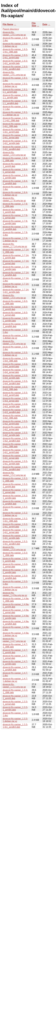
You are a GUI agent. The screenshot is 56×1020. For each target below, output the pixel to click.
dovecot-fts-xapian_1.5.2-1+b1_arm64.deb (15, 536)
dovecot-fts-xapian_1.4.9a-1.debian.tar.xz (16, 634)
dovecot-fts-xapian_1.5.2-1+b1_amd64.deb (15, 542)
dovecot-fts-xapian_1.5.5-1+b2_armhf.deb (15, 422)
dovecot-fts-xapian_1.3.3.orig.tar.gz (14, 685)
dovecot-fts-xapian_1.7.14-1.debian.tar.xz (16, 285)
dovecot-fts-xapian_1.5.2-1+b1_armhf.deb (15, 525)
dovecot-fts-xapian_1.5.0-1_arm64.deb (15, 571)
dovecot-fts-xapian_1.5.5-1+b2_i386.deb (15, 416)
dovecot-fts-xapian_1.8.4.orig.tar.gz (14, 153)
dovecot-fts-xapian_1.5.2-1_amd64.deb (15, 502)
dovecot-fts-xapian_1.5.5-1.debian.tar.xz (15, 353)
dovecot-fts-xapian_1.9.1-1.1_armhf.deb (15, 90)
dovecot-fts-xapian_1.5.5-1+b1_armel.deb (15, 456)
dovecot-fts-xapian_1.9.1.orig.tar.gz (14, 73)
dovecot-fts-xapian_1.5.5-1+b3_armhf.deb (15, 394)
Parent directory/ (11, 29)
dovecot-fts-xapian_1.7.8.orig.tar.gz (14, 199)
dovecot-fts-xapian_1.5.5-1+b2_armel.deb (15, 428)
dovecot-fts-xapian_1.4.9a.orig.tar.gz (15, 594)
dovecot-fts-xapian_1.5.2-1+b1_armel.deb (15, 531)
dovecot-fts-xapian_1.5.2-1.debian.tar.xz (15, 514)
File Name (8, 24)
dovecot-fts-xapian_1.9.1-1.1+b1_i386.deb (15, 119)
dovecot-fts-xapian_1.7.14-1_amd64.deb (16, 273)
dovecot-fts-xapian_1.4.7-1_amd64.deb (15, 668)
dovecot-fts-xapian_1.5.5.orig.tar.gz (14, 342)
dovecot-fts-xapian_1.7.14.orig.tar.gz (15, 245)
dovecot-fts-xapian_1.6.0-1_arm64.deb (15, 319)
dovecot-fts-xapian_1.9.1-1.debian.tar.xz (15, 85)
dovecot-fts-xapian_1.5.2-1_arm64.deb (15, 496)
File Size (34, 24)
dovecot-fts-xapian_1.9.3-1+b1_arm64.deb (15, 62)
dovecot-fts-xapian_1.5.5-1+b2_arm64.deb (15, 434)
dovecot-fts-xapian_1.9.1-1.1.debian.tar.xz (15, 113)
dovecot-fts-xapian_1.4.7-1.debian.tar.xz (15, 680)
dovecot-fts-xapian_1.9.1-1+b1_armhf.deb (15, 130)
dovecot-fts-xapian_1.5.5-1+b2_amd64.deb (15, 439)
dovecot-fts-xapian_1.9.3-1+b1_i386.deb (15, 50)
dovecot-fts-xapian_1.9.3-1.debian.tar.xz (15, 44)
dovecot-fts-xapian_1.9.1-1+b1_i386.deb (15, 125)
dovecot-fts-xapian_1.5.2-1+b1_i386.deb (15, 519)
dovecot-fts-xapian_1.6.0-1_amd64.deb (15, 325)
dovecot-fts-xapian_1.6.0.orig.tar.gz (14, 296)
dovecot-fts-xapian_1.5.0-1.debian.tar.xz (15, 588)
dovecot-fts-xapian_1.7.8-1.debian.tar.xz (15, 239)
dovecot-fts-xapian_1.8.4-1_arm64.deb (15, 176)
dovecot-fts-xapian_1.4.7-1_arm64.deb (15, 662)
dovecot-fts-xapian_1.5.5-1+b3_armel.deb (15, 399)
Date (44, 24)
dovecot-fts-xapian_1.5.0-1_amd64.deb (15, 577)
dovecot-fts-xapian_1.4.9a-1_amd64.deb (16, 622)
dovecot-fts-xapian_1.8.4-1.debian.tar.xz (15, 193)
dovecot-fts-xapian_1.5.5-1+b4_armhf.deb (15, 365)
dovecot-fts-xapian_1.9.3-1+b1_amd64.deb (15, 67)
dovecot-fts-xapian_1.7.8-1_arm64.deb (15, 222)
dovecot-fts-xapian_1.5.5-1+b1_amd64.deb (15, 468)
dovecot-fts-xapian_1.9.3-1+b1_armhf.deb (15, 56)
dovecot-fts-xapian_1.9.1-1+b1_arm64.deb (15, 142)
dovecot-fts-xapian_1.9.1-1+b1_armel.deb (15, 136)
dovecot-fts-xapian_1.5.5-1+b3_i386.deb (15, 388)
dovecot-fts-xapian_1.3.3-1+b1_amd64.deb (15, 725)
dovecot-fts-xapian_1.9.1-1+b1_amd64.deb (15, 148)
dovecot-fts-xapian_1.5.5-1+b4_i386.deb (15, 359)
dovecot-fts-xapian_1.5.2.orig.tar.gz (14, 474)
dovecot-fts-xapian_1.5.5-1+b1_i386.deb (15, 445)
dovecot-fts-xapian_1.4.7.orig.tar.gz (14, 640)
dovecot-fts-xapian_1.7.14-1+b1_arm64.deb (16, 290)
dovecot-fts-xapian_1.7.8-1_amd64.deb (15, 228)
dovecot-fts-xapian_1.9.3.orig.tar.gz (14, 33)
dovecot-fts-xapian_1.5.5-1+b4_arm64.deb (15, 376)
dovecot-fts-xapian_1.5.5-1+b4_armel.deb (15, 371)
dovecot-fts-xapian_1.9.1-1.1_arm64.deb (15, 96)
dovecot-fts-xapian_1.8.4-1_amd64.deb (15, 182)
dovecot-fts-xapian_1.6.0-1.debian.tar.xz (15, 336)
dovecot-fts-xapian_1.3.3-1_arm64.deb (15, 708)
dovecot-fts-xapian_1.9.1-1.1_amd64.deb (15, 102)
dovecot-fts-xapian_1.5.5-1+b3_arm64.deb (15, 405)
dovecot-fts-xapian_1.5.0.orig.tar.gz (14, 548)
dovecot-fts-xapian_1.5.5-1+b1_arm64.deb (15, 462)
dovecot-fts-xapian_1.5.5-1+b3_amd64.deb (15, 411)
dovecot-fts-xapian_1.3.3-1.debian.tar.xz (15, 720)
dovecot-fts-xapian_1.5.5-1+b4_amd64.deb (15, 382)
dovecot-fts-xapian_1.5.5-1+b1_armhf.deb (15, 451)
